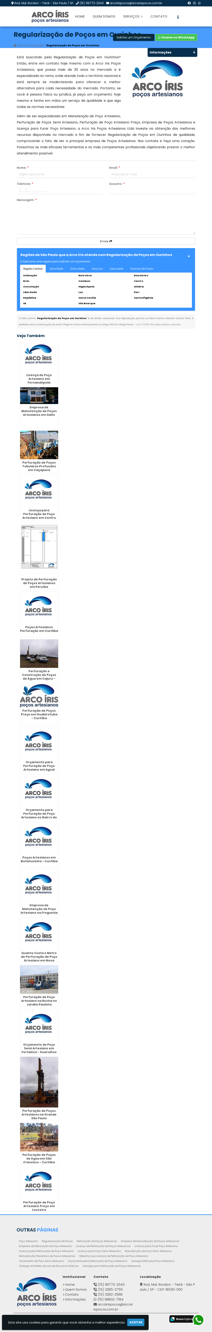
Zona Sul (97, 268)
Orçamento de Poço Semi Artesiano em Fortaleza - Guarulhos (39, 1048)
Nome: (23, 168)
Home (80, 16)
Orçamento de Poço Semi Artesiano (41, 1261)
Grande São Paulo (141, 268)
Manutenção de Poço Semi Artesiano (148, 1251)
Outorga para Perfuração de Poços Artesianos (112, 1265)
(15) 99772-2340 (92, 3)
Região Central (32, 268)
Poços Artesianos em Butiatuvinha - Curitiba (39, 859)
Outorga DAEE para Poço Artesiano (152, 1261)
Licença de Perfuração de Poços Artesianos (103, 1246)
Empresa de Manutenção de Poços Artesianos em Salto (39, 411)
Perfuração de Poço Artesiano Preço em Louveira (39, 1206)
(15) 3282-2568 (110, 1294)
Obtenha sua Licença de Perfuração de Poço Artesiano (113, 1256)
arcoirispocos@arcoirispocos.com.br (136, 3)
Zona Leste (116, 268)
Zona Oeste (77, 268)
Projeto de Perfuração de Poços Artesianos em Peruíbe (39, 583)
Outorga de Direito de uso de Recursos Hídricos (49, 1265)
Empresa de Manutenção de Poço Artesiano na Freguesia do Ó (39, 910)
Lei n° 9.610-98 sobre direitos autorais (158, 324)
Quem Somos (104, 16)
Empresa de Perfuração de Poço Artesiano (45, 1246)
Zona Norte (56, 268)
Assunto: (117, 184)
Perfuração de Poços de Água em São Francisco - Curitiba (39, 1158)
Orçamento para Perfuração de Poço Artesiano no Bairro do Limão (39, 815)
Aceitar (135, 1322)
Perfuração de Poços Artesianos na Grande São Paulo (39, 1114)
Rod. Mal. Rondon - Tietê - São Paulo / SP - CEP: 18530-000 (167, 1287)
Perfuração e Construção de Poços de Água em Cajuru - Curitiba (39, 676)
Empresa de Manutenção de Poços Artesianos (150, 1241)
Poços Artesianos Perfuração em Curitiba (39, 629)
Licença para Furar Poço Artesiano (156, 1246)
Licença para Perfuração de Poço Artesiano (46, 1251)
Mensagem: (27, 200)
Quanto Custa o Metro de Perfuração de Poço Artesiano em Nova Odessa (39, 958)
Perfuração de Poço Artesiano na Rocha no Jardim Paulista (39, 1000)
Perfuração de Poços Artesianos (97, 1241)
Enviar (106, 241)
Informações (75, 1299)
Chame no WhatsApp (176, 37)
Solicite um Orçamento (134, 37)
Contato (159, 16)
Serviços (133, 16)
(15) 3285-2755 (110, 1289)
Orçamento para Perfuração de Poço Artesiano (97, 1261)
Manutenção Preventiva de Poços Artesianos (47, 1256)
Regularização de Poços (57, 1241)
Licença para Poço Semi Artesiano (99, 1251)
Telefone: (25, 184)
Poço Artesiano (28, 1241)
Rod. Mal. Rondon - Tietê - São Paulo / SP (43, 3)
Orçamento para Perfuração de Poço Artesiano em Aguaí (39, 766)
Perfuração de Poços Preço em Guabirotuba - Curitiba (39, 714)
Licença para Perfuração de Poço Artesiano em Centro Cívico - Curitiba (39, 515)
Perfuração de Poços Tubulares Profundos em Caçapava (39, 466)
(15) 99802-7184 (111, 1299)
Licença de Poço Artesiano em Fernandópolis (39, 379)
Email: (114, 168)
